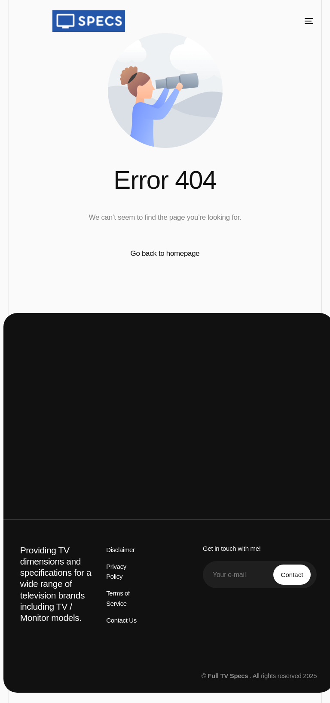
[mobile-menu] (302, 21)
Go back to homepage (165, 253)
